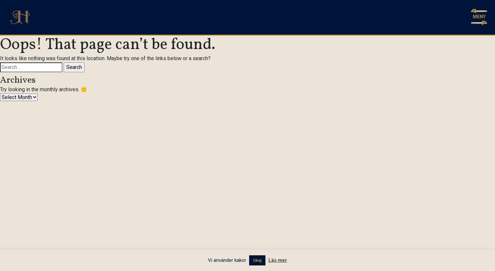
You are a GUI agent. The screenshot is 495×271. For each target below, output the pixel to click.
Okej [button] (257, 260)
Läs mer (277, 260)
